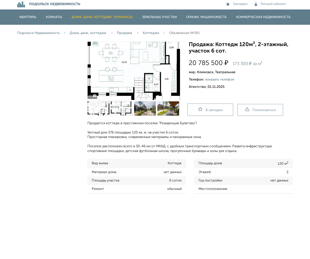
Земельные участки (159, 17)
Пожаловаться (260, 109)
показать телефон (219, 79)
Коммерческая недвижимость (263, 17)
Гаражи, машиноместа (206, 17)
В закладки (210, 109)
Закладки (236, 4)
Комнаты (54, 17)
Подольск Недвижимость (38, 33)
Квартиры (27, 17)
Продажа (125, 33)
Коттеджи (151, 33)
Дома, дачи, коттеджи (88, 33)
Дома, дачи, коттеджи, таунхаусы (102, 17)
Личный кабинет (270, 4)
